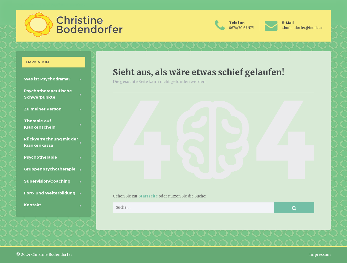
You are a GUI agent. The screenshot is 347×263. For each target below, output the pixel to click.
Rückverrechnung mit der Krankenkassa (51, 142)
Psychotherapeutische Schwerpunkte (48, 93)
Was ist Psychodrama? (47, 79)
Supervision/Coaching (47, 181)
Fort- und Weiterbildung (49, 193)
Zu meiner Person (43, 109)
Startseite (148, 196)
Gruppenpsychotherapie (50, 169)
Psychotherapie (40, 157)
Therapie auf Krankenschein (39, 123)
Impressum (320, 254)
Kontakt (32, 204)
